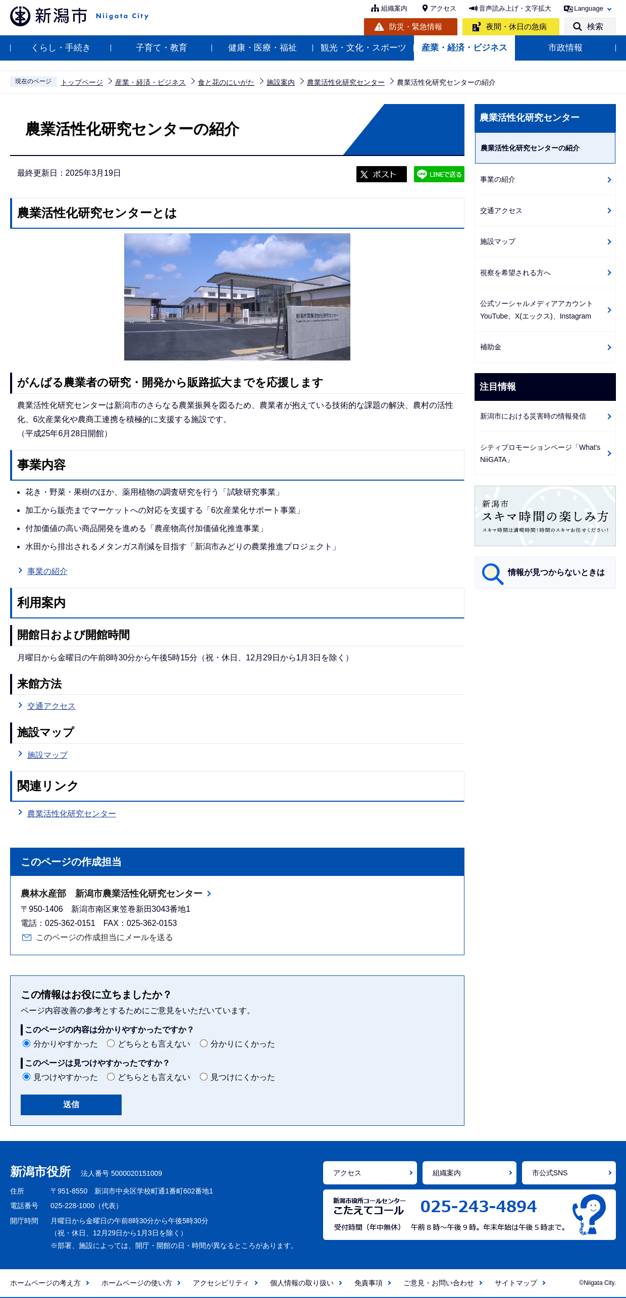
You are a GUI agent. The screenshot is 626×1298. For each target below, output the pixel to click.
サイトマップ (516, 1283)
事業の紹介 (47, 571)
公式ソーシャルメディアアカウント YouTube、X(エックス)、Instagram (540, 309)
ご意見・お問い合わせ (438, 1283)
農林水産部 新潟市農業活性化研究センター (111, 894)
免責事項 (368, 1283)
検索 (595, 26)
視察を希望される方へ (515, 273)
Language (588, 8)
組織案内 (394, 8)
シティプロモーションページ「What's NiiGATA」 (540, 453)
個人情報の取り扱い (302, 1283)
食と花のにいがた (226, 82)
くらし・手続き (61, 48)
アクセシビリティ (221, 1283)
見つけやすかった (65, 1077)
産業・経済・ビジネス (464, 48)
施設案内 (281, 82)
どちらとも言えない (154, 1044)
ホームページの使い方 (136, 1283)
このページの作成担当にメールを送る (104, 937)
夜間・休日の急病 (516, 26)
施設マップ (47, 755)
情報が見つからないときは (556, 572)
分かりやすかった (65, 1044)
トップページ (82, 82)
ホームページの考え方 (45, 1283)
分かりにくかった (243, 1044)
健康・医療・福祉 (262, 48)
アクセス (443, 8)
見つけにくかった (243, 1077)
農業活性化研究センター (346, 82)
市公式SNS (550, 1173)
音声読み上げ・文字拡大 (515, 8)
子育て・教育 (161, 48)
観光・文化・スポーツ (363, 48)
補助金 (490, 347)
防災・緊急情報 (415, 26)
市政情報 (565, 48)
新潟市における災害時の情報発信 (533, 416)
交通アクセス (51, 706)
